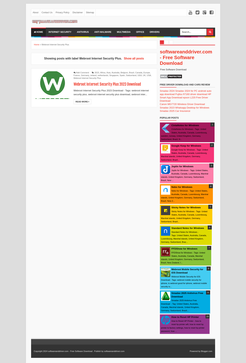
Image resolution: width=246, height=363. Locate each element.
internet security (60, 32)
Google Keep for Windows (186, 145)
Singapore (113, 75)
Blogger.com (206, 351)
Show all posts (134, 58)
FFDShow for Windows (184, 248)
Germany (85, 75)
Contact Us (47, 12)
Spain (122, 75)
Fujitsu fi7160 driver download (191, 94)
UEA (140, 75)
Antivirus (83, 32)
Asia (108, 72)
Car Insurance (182, 111)
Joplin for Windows (182, 166)
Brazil (131, 72)
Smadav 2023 (167, 107)
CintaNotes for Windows (185, 125)
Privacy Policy (62, 12)
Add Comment (82, 72)
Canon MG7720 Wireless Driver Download (182, 104)
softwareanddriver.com (114, 351)
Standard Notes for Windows (187, 228)
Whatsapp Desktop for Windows (192, 107)
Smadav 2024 (167, 91)
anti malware (103, 32)
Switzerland (131, 75)
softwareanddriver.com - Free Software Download (186, 57)
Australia (115, 72)
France (77, 75)
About (35, 12)
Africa (102, 72)
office (140, 32)
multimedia (123, 32)
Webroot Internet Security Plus (87, 78)
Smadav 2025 (167, 111)
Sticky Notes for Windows (186, 207)
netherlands (103, 75)
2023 (97, 72)
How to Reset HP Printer (185, 317)
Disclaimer (77, 12)
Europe (147, 72)
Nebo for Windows (181, 187)
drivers (155, 32)
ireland (93, 75)
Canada (138, 72)
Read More (82, 102)
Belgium (124, 72)
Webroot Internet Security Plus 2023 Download (107, 84)
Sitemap (90, 12)
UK (144, 75)
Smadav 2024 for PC (186, 91)
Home (38, 32)
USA (149, 75)
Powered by (195, 351)
